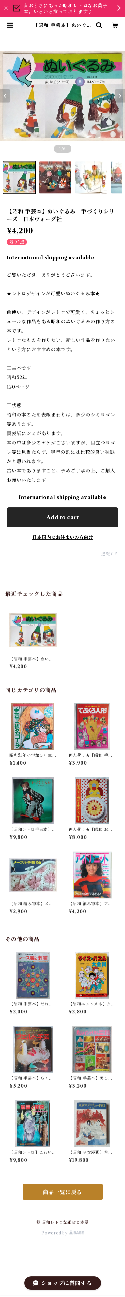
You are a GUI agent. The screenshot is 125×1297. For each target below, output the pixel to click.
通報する (109, 553)
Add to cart (62, 517)
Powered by (62, 1232)
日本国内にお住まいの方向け (62, 537)
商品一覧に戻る (62, 1192)
